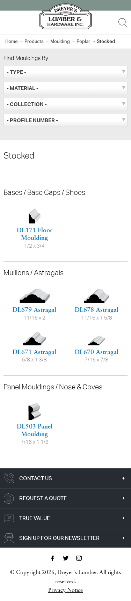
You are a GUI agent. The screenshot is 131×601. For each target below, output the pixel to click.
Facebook (52, 558)
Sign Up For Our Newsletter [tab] (59, 538)
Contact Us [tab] (35, 478)
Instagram (79, 558)
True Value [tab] (34, 518)
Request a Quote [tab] (43, 498)
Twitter (65, 558)
